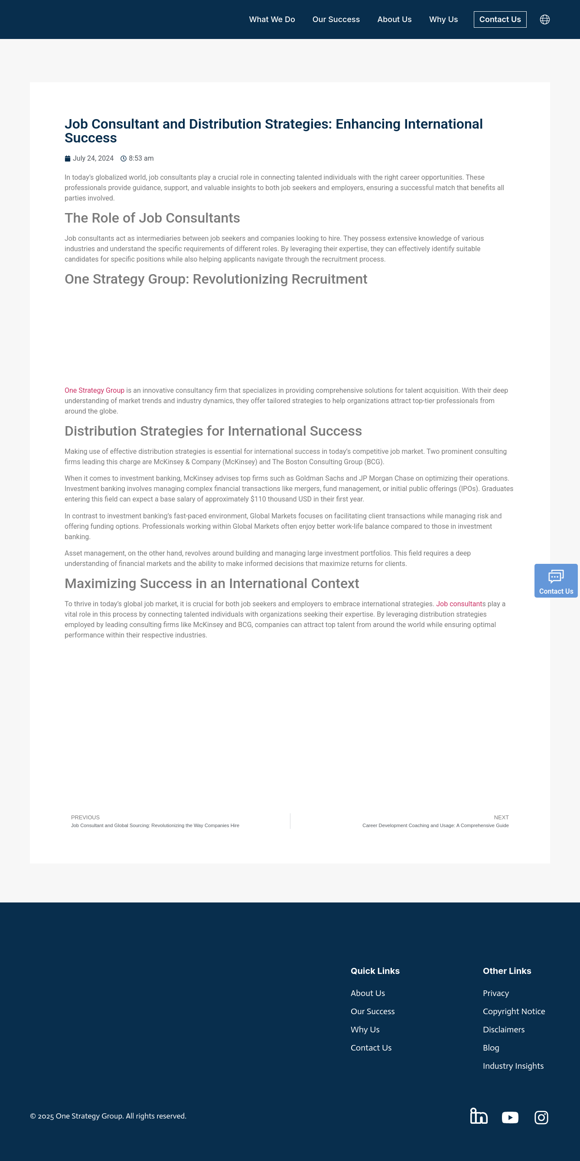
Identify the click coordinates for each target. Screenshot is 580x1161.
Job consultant (459, 604)
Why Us (443, 19)
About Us (394, 19)
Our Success (336, 19)
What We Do (272, 19)
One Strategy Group (94, 390)
